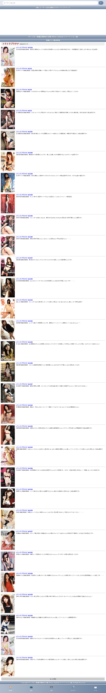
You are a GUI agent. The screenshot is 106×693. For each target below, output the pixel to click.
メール (95, 688)
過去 (51, 688)
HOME (10, 688)
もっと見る (53, 679)
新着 (31, 688)
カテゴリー (73, 688)
